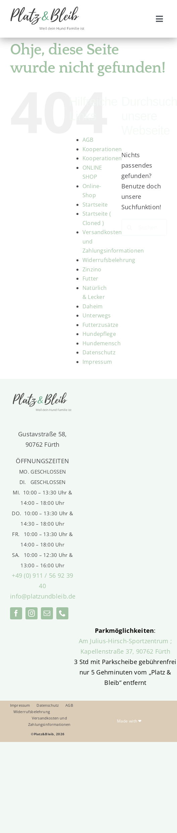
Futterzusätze (100, 324)
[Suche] (129, 227)
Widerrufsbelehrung (108, 260)
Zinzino (92, 269)
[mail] (47, 613)
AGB (88, 139)
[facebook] (16, 613)
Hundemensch (101, 343)
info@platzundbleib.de (43, 596)
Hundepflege (99, 334)
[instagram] (31, 613)
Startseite (95, 204)
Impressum (97, 361)
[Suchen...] (144, 227)
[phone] (62, 613)
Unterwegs (96, 315)
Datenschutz (99, 352)
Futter (90, 278)
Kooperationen (102, 149)
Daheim (92, 306)
